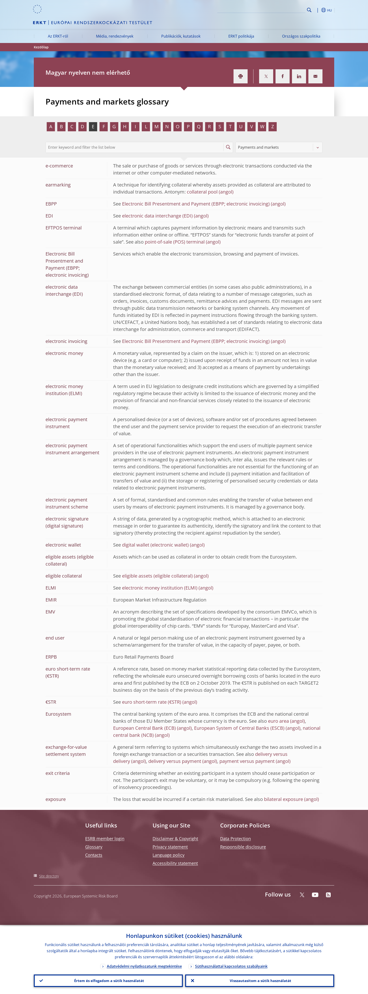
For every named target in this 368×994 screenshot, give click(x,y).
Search (309, 10)
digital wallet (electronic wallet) (155, 545)
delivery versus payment (174, 761)
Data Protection (235, 838)
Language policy (168, 855)
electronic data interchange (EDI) (157, 216)
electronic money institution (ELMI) (159, 588)
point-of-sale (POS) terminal (175, 242)
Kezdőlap (41, 47)
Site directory (49, 876)
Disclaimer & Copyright (175, 838)
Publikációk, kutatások (180, 36)
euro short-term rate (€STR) (151, 702)
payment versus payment (247, 761)
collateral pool (202, 192)
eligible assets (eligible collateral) (157, 576)
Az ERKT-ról (58, 36)
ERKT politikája (241, 36)
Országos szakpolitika (301, 36)
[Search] (281, 9)
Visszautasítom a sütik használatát (259, 980)
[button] (317, 10)
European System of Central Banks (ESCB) (239, 728)
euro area (278, 721)
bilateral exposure (283, 799)
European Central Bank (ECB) (144, 728)
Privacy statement (170, 847)
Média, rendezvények (114, 36)
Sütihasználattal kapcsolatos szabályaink (231, 965)
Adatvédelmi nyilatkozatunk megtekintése (144, 965)
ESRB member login (104, 838)
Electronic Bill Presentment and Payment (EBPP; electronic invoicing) (196, 204)
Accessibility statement (175, 863)
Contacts (93, 855)
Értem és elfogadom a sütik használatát (108, 980)
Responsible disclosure (243, 847)
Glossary (93, 847)
